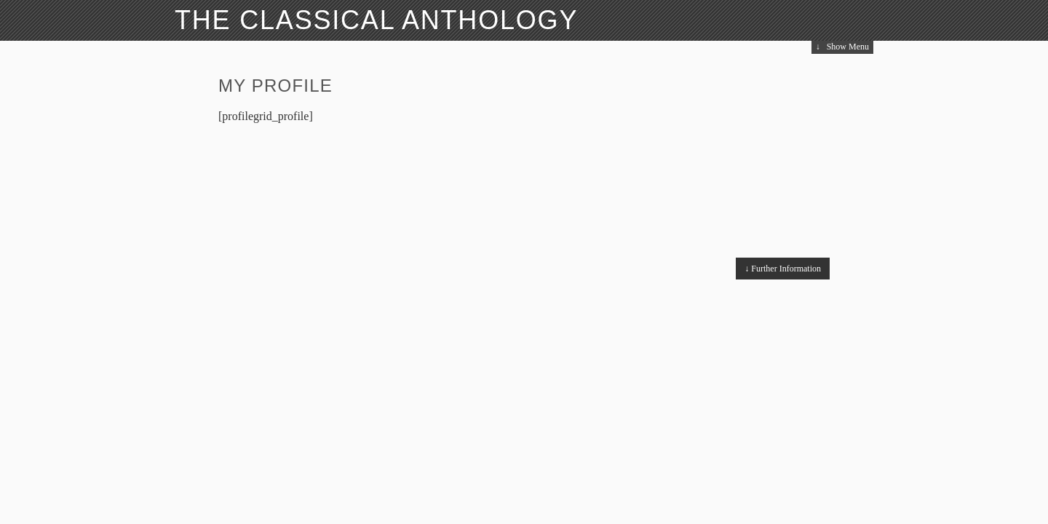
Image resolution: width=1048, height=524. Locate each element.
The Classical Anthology (376, 20)
